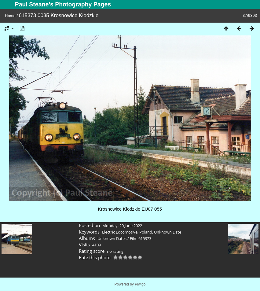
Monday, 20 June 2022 (122, 225)
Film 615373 (140, 238)
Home (10, 15)
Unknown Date (167, 232)
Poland (145, 232)
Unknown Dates (111, 238)
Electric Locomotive (119, 232)
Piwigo (140, 284)
